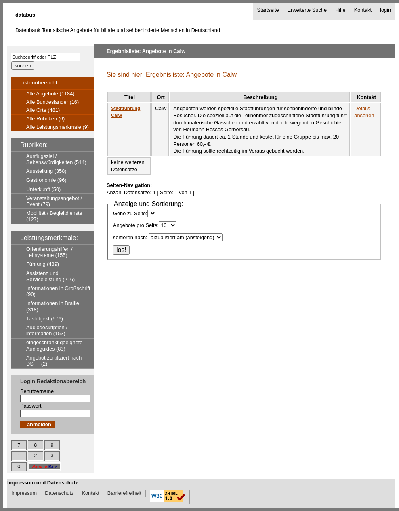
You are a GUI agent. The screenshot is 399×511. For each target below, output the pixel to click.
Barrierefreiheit (124, 493)
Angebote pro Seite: (136, 225)
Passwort (31, 406)
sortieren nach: (130, 237)
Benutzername (37, 391)
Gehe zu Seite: (130, 213)
